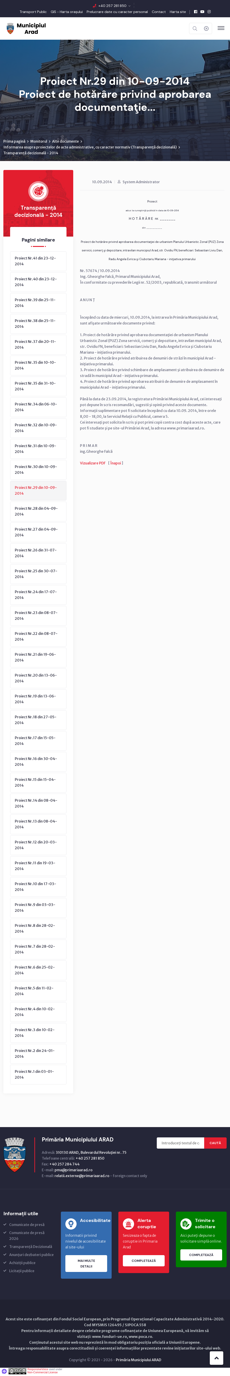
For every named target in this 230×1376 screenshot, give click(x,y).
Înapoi (115, 464)
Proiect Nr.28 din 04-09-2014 (36, 512)
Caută (215, 1144)
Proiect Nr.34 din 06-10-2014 (36, 408)
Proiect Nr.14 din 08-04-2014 (36, 804)
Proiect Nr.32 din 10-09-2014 (36, 429)
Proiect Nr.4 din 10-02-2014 (35, 1013)
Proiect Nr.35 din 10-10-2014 (35, 366)
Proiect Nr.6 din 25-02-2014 (35, 971)
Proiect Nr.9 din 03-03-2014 (35, 909)
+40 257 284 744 (64, 1165)
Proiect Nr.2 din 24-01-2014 (35, 1055)
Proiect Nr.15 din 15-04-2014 (35, 784)
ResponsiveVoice (37, 1370)
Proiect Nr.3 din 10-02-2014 (35, 1034)
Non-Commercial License (42, 1373)
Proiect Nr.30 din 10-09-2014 (36, 471)
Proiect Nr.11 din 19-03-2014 (35, 867)
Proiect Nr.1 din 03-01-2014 (34, 1076)
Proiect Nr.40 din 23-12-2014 (36, 283)
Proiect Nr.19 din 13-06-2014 (35, 700)
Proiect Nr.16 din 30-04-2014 (36, 763)
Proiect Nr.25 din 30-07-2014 (36, 575)
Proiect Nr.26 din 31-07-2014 (36, 554)
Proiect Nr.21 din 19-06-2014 (35, 658)
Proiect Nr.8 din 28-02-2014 (35, 930)
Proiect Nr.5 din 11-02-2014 (34, 992)
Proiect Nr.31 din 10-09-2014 (35, 450)
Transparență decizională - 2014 (30, 154)
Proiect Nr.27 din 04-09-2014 (36, 533)
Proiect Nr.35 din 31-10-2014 (35, 387)
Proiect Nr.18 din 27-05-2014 (35, 721)
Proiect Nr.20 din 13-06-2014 (36, 679)
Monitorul (38, 142)
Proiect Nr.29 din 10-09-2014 (36, 492)
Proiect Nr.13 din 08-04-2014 (36, 825)
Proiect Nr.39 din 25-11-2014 (35, 304)
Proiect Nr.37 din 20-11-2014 (35, 346)
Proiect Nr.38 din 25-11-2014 (35, 325)
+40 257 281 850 (112, 5)
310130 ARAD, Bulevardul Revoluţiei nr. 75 (91, 1154)
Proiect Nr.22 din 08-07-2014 (36, 638)
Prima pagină (14, 142)
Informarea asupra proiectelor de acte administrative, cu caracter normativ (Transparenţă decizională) (90, 148)
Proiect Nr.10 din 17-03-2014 (35, 888)
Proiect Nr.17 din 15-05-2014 (35, 742)
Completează (144, 1262)
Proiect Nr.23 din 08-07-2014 (36, 617)
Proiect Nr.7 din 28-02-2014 (35, 950)
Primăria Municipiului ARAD (138, 1361)
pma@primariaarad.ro (74, 1171)
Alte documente (65, 142)
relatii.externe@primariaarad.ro (82, 1177)
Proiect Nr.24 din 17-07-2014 (36, 596)
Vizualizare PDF (93, 464)
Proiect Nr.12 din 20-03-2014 (36, 846)
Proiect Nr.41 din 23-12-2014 (35, 262)
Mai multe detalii (86, 1265)
